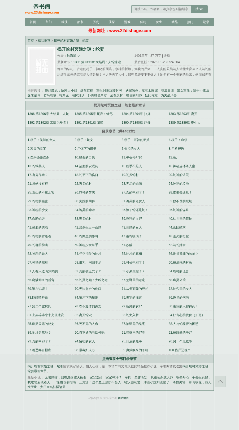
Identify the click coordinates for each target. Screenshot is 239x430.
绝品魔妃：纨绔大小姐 (61, 90)
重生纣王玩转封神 (109, 90)
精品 (174, 22)
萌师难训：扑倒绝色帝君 (89, 95)
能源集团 (167, 90)
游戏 (127, 22)
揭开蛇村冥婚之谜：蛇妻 (71, 40)
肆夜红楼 (86, 90)
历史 (96, 22)
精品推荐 (44, 40)
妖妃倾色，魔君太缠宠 (141, 90)
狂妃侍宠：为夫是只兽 (161, 95)
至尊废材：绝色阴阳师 (126, 95)
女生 (159, 22)
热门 (190, 22)
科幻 (143, 22)
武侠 (64, 22)
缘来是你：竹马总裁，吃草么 (48, 95)
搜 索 (199, 9)
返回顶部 (220, 381)
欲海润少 (73, 56)
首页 (33, 22)
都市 (80, 22)
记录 (206, 22)
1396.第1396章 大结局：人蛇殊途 (97, 62)
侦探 (111, 22)
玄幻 (48, 22)
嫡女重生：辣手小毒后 (193, 90)
